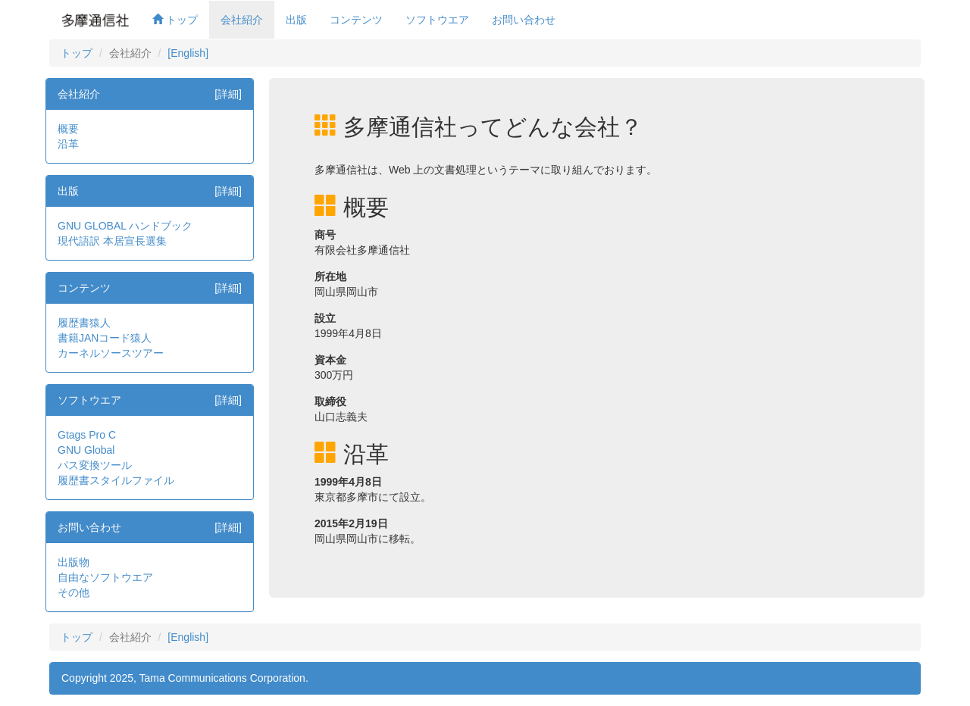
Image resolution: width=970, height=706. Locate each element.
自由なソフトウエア (105, 577)
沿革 (68, 144)
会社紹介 (242, 20)
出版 (296, 20)
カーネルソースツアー (111, 353)
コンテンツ (356, 20)
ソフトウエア (437, 20)
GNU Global (86, 450)
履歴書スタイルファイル (116, 480)
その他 (73, 592)
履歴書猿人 (84, 323)
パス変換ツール (95, 465)
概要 (68, 129)
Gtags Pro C (87, 435)
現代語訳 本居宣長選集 (112, 241)
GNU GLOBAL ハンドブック (125, 226)
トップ (175, 20)
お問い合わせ (523, 20)
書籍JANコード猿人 (105, 338)
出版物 (73, 562)
